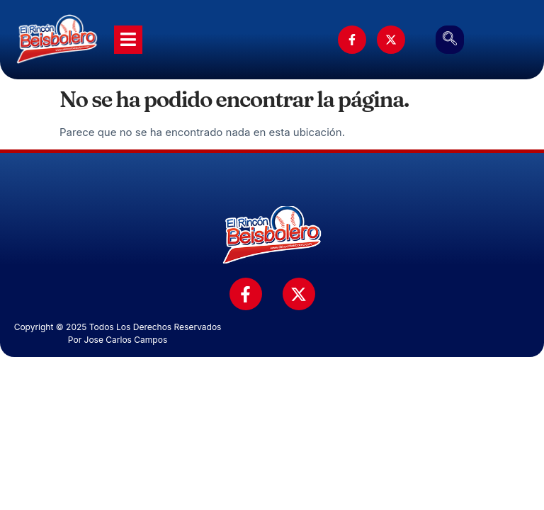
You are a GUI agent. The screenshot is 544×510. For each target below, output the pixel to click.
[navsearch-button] (450, 40)
